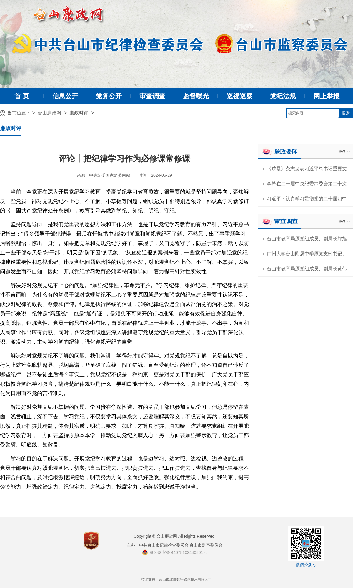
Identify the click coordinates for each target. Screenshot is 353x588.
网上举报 (326, 96)
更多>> (344, 151)
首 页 (21, 96)
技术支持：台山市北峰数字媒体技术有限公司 (176, 579)
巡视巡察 (239, 96)
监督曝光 (196, 96)
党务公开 (109, 96)
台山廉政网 (49, 112)
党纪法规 (283, 96)
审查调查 (152, 96)
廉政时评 (78, 112)
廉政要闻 (286, 151)
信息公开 (65, 96)
